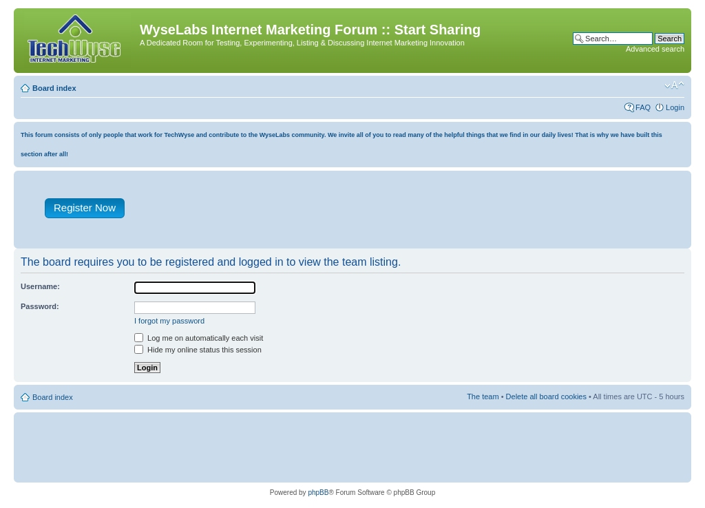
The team (482, 396)
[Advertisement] (416, 213)
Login (675, 107)
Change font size (674, 85)
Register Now (85, 207)
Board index (54, 88)
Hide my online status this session (198, 350)
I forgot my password (169, 321)
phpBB (318, 492)
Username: (40, 286)
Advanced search (655, 49)
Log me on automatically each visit (198, 338)
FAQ (643, 107)
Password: (40, 306)
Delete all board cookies (546, 396)
